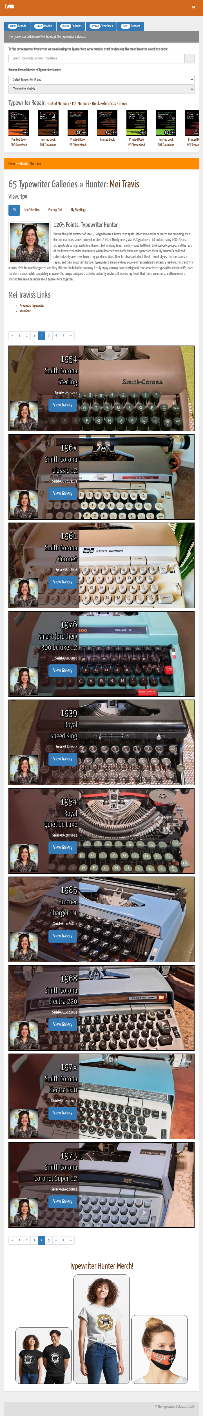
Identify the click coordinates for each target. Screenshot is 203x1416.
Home (11, 163)
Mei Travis (35, 163)
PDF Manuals (80, 104)
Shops (123, 104)
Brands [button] (17, 26)
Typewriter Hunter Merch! (101, 1266)
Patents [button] (130, 26)
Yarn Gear (25, 311)
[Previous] (12, 335)
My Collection (31, 210)
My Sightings (78, 210)
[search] (101, 79)
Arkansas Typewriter (32, 305)
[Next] (71, 335)
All (14, 210)
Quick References (104, 104)
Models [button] (43, 26)
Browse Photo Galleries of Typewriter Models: (34, 70)
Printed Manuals (58, 104)
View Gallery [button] (62, 405)
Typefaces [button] (101, 26)
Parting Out (55, 210)
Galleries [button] (71, 26)
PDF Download (19, 145)
